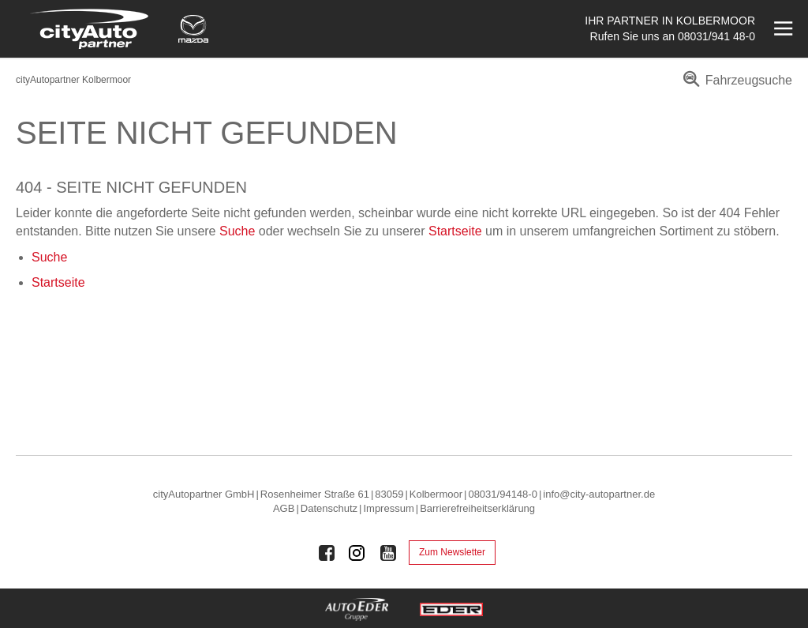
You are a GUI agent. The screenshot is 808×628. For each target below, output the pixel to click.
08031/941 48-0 (716, 36)
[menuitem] (735, 85)
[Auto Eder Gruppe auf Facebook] (327, 553)
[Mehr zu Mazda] (193, 29)
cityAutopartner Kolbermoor (73, 79)
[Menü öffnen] (781, 28)
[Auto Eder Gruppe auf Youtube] (388, 553)
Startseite (455, 231)
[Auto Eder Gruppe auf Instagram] (357, 553)
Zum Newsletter (452, 552)
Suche (237, 231)
